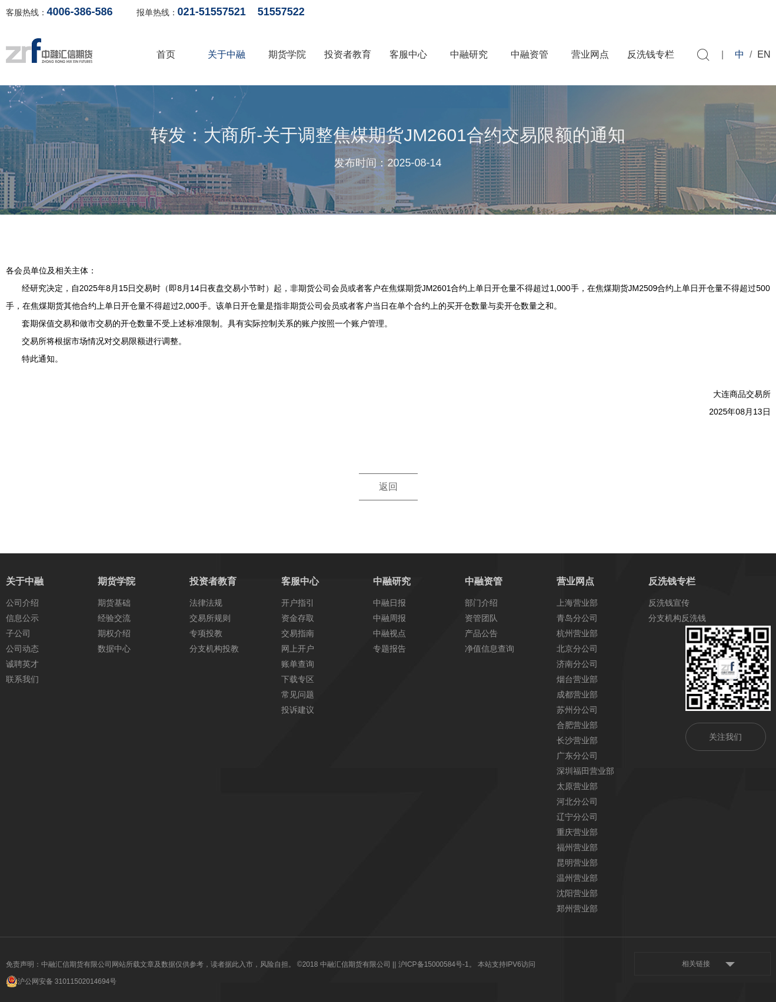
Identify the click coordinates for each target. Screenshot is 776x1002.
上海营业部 (577, 602)
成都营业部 (577, 694)
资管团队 (481, 618)
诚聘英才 (22, 664)
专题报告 (389, 648)
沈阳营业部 (577, 893)
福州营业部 (577, 847)
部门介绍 (481, 602)
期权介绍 (114, 633)
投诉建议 (297, 709)
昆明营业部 (577, 862)
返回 (388, 486)
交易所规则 (210, 618)
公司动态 (22, 648)
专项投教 (205, 633)
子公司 (18, 633)
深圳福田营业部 (585, 771)
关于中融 (226, 54)
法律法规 (205, 602)
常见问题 (297, 694)
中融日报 (389, 602)
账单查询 (583, 11)
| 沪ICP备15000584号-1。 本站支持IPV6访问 (464, 964)
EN (763, 54)
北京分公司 (577, 648)
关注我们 (725, 737)
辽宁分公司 (577, 816)
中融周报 (389, 618)
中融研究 (469, 54)
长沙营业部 (577, 740)
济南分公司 (577, 664)
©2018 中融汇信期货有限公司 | (345, 964)
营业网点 (590, 54)
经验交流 (114, 618)
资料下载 (754, 11)
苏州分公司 (577, 709)
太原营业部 (577, 786)
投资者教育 (347, 54)
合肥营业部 (577, 725)
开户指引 (297, 602)
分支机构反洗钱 (677, 618)
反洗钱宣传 (669, 602)
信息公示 (22, 618)
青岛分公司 (577, 618)
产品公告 (481, 633)
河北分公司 (577, 801)
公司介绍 (22, 602)
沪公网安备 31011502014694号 (61, 981)
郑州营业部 (577, 908)
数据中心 (114, 648)
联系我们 (22, 679)
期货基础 (114, 602)
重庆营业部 (577, 832)
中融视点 (389, 633)
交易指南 (297, 633)
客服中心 (408, 54)
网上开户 (640, 11)
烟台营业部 (577, 679)
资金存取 (297, 618)
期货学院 (287, 54)
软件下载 (697, 11)
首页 (165, 54)
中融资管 (529, 54)
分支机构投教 (214, 648)
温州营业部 (577, 878)
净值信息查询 (489, 648)
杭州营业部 (577, 633)
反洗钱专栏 (650, 54)
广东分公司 (577, 755)
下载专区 (297, 679)
